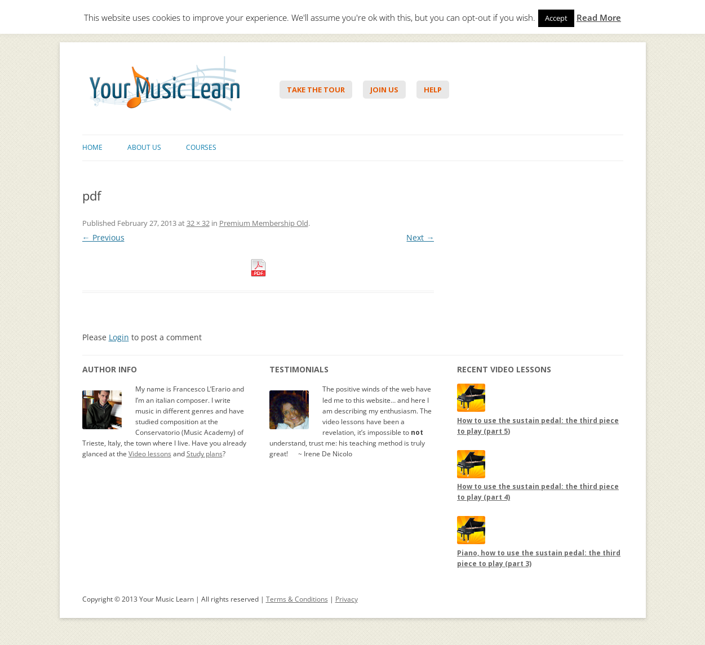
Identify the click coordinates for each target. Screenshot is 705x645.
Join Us (384, 89)
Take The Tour (316, 89)
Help (433, 89)
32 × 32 (198, 223)
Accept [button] (556, 18)
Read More (599, 18)
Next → (420, 237)
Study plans (205, 454)
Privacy (346, 599)
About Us (144, 147)
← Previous (103, 237)
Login (119, 337)
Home (92, 147)
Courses (201, 147)
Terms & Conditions (297, 599)
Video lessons (149, 454)
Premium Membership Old (263, 223)
